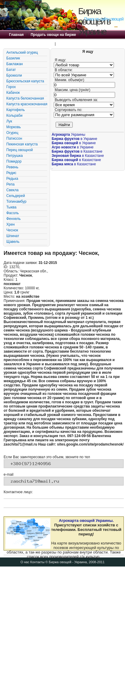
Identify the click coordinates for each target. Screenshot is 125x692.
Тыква (11, 207)
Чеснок (12, 230)
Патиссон (14, 138)
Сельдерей (15, 196)
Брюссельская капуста (25, 81)
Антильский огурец (22, 52)
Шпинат (12, 236)
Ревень (12, 167)
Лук (9, 121)
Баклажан (14, 64)
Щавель (13, 242)
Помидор (14, 161)
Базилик (13, 58)
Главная (16, 35)
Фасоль (12, 213)
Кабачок (13, 92)
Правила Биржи (73, 44)
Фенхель (13, 219)
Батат (11, 70)
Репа (10, 184)
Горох (11, 87)
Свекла (12, 190)
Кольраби (14, 115)
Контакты (37, 562)
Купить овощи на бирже (30, 44)
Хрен (10, 224)
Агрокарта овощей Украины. (86, 520)
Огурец (12, 133)
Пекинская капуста (22, 144)
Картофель (15, 110)
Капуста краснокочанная (26, 104)
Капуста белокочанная (25, 98)
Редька (12, 178)
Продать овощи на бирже (53, 35)
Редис (11, 173)
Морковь (13, 127)
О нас (24, 562)
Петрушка (14, 156)
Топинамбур (16, 201)
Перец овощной (19, 150)
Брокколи (14, 75)
